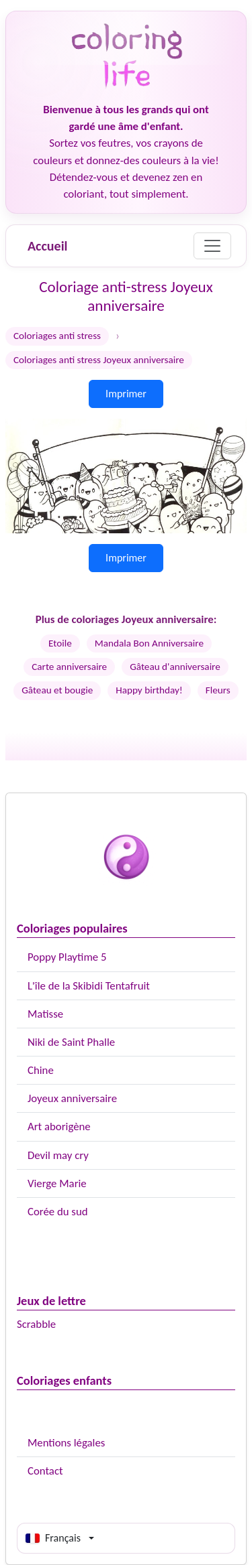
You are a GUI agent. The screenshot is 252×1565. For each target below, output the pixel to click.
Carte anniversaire (69, 667)
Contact (45, 1471)
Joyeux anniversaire (72, 1098)
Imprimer (126, 393)
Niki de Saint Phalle (71, 1042)
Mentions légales (66, 1443)
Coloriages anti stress (57, 336)
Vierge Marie (57, 1183)
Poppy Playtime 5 (67, 957)
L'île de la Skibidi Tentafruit (89, 986)
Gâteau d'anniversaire (175, 667)
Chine (41, 1070)
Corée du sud (58, 1212)
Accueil (47, 246)
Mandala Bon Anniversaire (149, 643)
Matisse (45, 1014)
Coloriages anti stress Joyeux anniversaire (98, 360)
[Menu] (212, 245)
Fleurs (218, 690)
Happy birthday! (149, 690)
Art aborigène (59, 1126)
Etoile (60, 643)
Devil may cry (58, 1155)
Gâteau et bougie (57, 690)
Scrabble (36, 1324)
